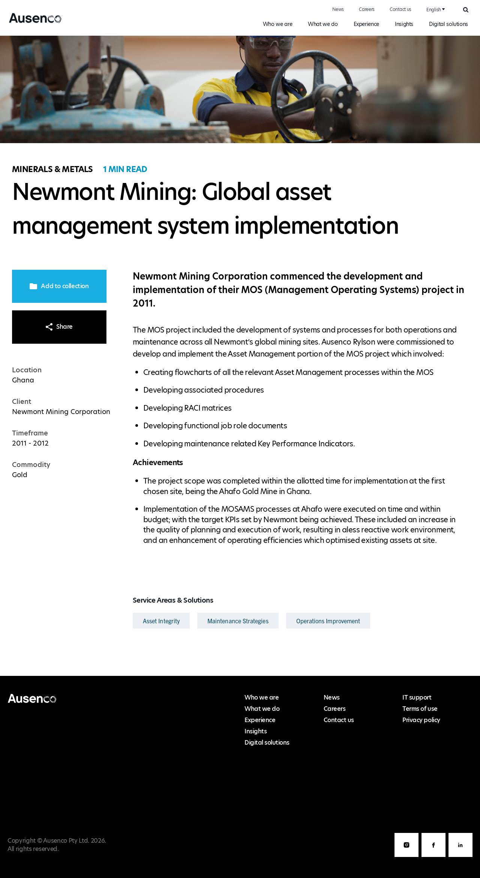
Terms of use (419, 708)
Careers (367, 9)
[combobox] (434, 9)
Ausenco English (32, 22)
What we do (323, 24)
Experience (366, 24)
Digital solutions (448, 24)
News (338, 9)
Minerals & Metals (52, 169)
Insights (404, 24)
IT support (416, 697)
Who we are (277, 24)
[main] (240, 356)
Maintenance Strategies (237, 620)
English (433, 9)
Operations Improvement (328, 620)
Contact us (400, 9)
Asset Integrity (161, 620)
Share (59, 326)
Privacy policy (421, 720)
